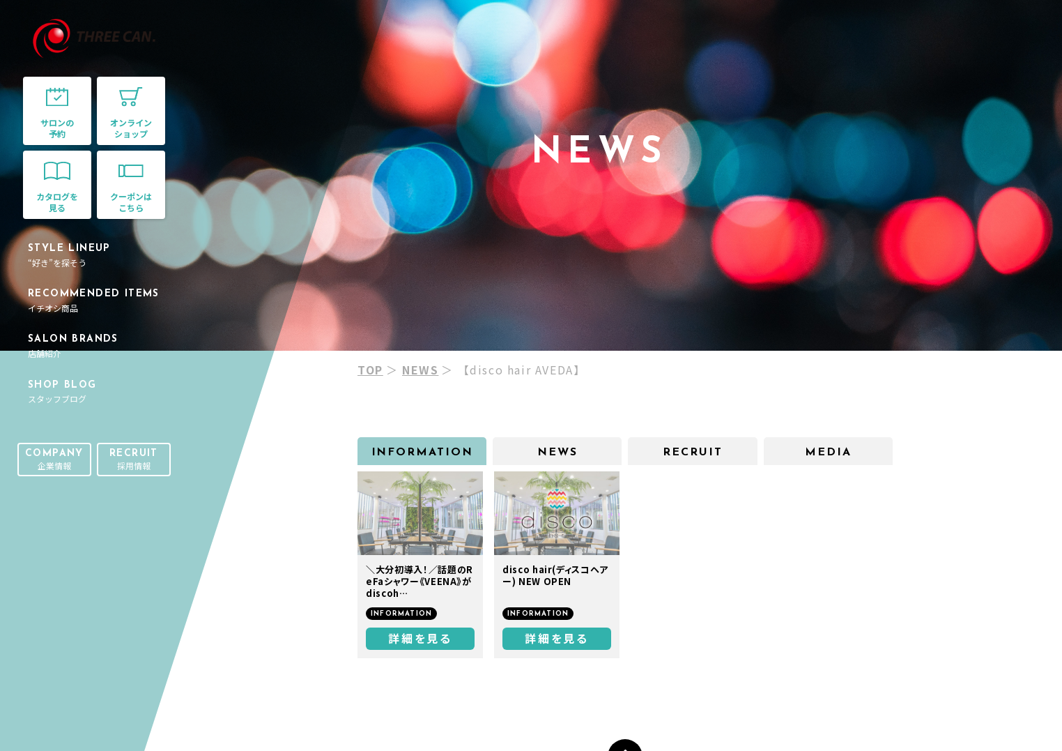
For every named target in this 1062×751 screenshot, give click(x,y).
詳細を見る (420, 638)
